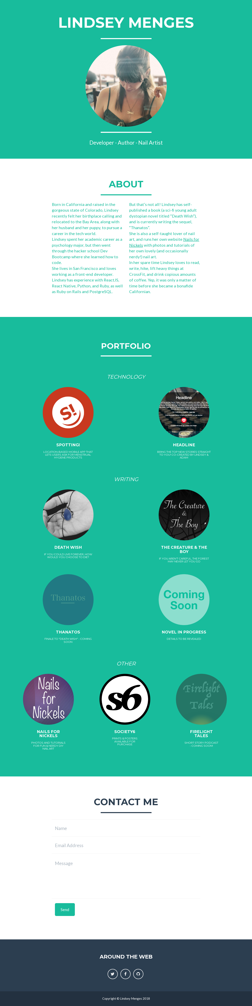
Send (65, 909)
